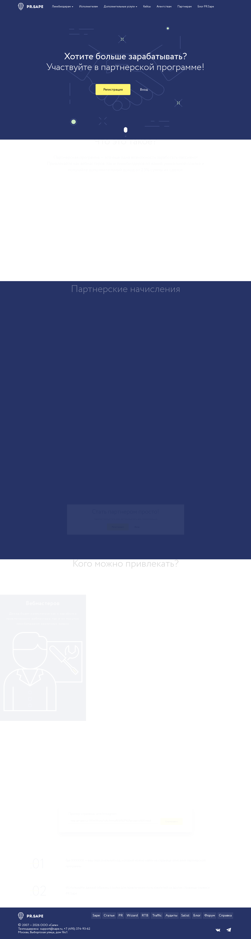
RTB (145, 915)
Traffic (157, 915)
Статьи (109, 915)
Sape (96, 915)
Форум (209, 915)
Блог (196, 915)
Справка (225, 915)
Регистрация (113, 89)
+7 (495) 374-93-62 (77, 929)
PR (120, 915)
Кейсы (147, 7)
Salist (185, 915)
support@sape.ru (51, 929)
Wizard (132, 915)
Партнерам (184, 7)
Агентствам (164, 7)
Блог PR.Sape (206, 7)
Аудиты (171, 915)
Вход (144, 89)
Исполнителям (88, 7)
